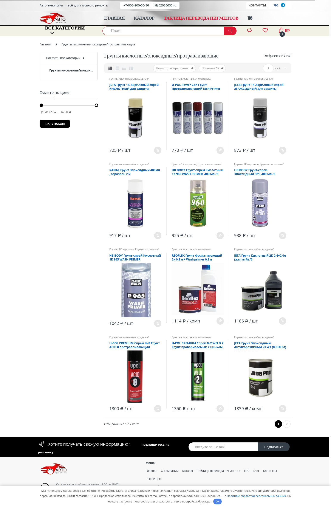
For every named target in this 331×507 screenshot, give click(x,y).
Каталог (187, 471)
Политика (155, 479)
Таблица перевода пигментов (218, 471)
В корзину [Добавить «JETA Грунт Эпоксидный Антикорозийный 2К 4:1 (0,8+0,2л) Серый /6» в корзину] (282, 408)
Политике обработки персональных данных (256, 496)
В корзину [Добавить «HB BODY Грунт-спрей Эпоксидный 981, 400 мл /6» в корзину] (282, 235)
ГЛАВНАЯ (114, 18)
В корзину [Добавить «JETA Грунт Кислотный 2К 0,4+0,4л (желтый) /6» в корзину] (282, 321)
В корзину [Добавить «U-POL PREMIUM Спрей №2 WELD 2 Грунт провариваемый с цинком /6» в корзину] (220, 408)
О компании (170, 471)
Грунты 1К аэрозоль (184, 164)
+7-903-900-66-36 (136, 5)
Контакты (270, 471)
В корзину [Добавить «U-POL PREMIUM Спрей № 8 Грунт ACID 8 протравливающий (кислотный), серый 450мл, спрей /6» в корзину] (157, 408)
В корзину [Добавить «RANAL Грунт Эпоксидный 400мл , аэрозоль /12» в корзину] (157, 235)
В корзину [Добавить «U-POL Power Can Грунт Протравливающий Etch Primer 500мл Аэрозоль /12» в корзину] (220, 150)
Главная (45, 44)
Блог (256, 471)
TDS (249, 18)
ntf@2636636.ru (164, 5)
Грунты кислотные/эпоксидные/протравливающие (129, 80)
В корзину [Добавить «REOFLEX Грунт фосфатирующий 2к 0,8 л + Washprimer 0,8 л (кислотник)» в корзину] (220, 321)
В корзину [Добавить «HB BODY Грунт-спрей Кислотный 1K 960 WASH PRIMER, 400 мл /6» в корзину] (220, 235)
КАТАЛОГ (144, 18)
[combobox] (163, 30)
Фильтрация (55, 123)
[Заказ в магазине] (174, 68)
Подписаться (273, 447)
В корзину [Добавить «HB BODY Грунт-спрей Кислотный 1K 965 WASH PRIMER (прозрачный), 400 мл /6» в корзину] (157, 323)
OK (218, 501)
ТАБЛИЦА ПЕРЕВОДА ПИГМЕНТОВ (201, 18)
